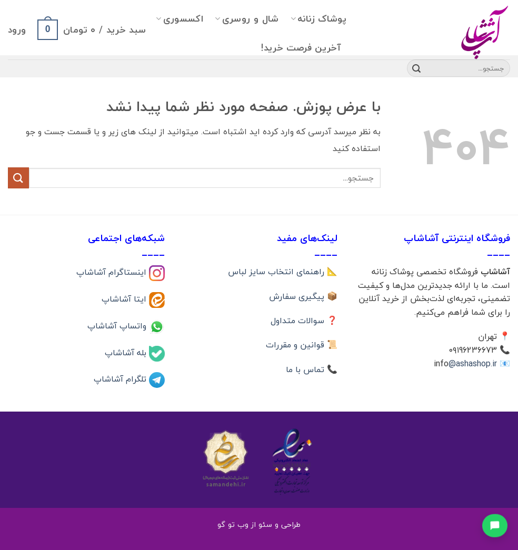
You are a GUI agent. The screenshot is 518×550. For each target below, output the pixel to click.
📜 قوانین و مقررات (301, 344)
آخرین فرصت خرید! (301, 47)
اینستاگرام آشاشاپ (112, 272)
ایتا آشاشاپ (125, 299)
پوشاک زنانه (318, 19)
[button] (91, 30)
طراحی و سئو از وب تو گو (259, 524)
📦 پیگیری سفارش (303, 296)
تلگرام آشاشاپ (121, 379)
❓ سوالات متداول (304, 320)
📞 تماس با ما (311, 369)
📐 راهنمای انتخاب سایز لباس (282, 271)
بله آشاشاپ (127, 352)
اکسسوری (179, 19)
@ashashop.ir (473, 363)
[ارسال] (416, 68)
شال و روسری (246, 19)
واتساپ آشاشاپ (118, 325)
